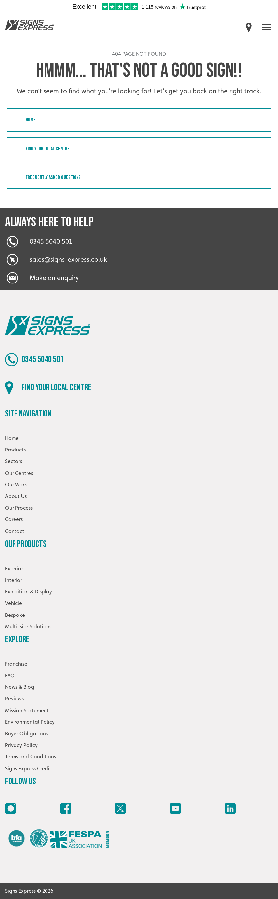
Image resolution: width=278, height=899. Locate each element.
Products (15, 450)
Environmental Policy (30, 722)
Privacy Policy (21, 745)
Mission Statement (27, 710)
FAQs (10, 675)
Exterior (14, 568)
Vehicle (13, 603)
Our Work (16, 485)
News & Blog (19, 687)
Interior (13, 580)
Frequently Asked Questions (53, 177)
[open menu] (266, 27)
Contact (14, 531)
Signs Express (29, 25)
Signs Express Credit (28, 768)
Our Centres (19, 473)
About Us (16, 496)
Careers (14, 519)
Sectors (13, 461)
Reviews (14, 698)
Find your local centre (48, 149)
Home (31, 120)
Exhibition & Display (28, 591)
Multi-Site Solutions (28, 626)
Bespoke (15, 615)
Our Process (19, 508)
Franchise (16, 664)
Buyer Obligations (26, 733)
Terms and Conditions (30, 756)
